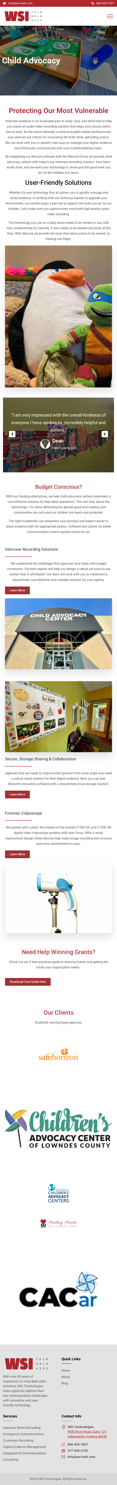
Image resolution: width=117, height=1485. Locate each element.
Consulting (10, 1459)
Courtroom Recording (18, 1440)
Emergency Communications (23, 1434)
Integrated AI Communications (24, 1453)
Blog (65, 1383)
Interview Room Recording (21, 1427)
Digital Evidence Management (24, 1447)
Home (66, 1370)
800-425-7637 (105, 3)
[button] (12, 434)
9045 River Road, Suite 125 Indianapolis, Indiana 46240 (87, 1434)
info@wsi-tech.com (20, 3)
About (66, 1377)
